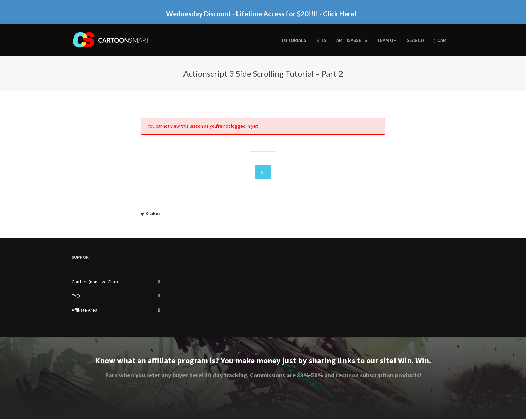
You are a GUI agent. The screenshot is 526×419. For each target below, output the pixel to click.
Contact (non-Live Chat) (95, 282)
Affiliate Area (84, 310)
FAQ (76, 296)
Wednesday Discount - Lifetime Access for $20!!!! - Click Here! (261, 14)
